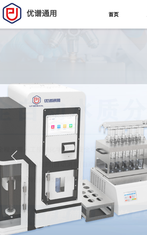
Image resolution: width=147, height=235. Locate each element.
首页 (113, 14)
